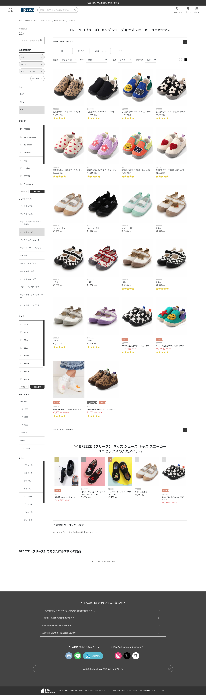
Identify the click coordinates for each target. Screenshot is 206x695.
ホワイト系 (26, 473)
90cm (26, 348)
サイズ (81, 51)
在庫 (114, 59)
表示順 (55, 59)
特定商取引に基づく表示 (84, 690)
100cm (26, 355)
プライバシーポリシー (65, 690)
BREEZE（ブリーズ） (32, 21)
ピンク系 (25, 480)
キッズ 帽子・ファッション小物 (31, 295)
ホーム (21, 21)
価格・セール (101, 51)
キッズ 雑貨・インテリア (30, 305)
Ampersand (28, 184)
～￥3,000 (24, 424)
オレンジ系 (26, 496)
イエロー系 (26, 512)
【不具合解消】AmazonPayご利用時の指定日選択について (68, 610)
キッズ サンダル (59, 532)
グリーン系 (26, 520)
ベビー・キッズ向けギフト (30, 287)
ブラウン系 (26, 504)
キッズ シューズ (46, 21)
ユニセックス (72, 21)
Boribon (27, 168)
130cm (26, 379)
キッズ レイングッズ (28, 263)
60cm (26, 324)
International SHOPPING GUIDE (56, 625)
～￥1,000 (24, 409)
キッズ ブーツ (91, 532)
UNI (21, 109)
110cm (26, 363)
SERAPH (27, 176)
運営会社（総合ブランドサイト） (125, 690)
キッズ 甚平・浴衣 (27, 271)
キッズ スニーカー (59, 21)
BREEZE (27, 129)
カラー (121, 51)
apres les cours (30, 137)
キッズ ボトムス (26, 214)
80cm (26, 340)
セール (22, 440)
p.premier (28, 144)
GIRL (22, 102)
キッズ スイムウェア (28, 279)
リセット (23, 191)
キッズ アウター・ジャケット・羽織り (30, 222)
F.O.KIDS (27, 152)
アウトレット (25, 448)
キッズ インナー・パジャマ (30, 247)
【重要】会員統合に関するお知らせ (58, 618)
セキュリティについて (103, 690)
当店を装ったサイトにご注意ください (59, 632)
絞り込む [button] (37, 191)
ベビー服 (23, 255)
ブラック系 (26, 465)
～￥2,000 (24, 417)
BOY (22, 94)
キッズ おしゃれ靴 (76, 532)
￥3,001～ (24, 432)
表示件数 (139, 59)
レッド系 (25, 488)
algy (25, 160)
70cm (26, 332)
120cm (26, 371)
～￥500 (23, 401)
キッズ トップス (26, 206)
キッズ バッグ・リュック (30, 240)
